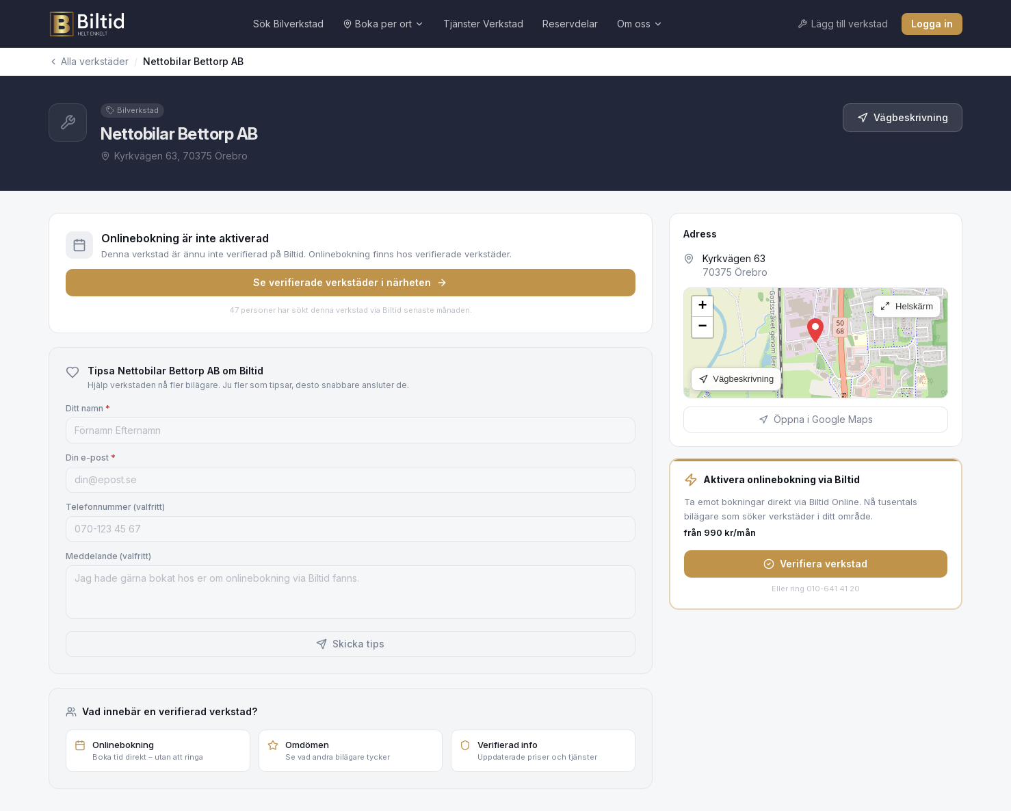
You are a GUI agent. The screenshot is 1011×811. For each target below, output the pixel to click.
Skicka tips (350, 643)
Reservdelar (570, 23)
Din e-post (91, 457)
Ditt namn (88, 408)
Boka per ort (383, 23)
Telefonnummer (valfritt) (115, 507)
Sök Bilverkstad (288, 23)
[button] (815, 330)
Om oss (640, 23)
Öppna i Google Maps (816, 419)
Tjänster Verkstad (483, 23)
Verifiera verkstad (815, 563)
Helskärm (906, 306)
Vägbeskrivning (902, 117)
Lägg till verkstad (843, 23)
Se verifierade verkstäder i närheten (350, 282)
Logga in (932, 23)
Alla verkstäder (89, 61)
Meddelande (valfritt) (108, 556)
